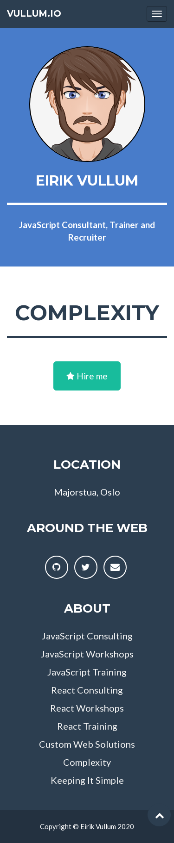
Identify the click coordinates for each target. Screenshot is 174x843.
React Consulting (87, 689)
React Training (87, 725)
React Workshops (87, 707)
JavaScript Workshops (87, 653)
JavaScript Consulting (87, 635)
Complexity (87, 762)
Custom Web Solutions (87, 744)
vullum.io (34, 13)
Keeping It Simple (87, 780)
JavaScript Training (87, 671)
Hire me (87, 376)
